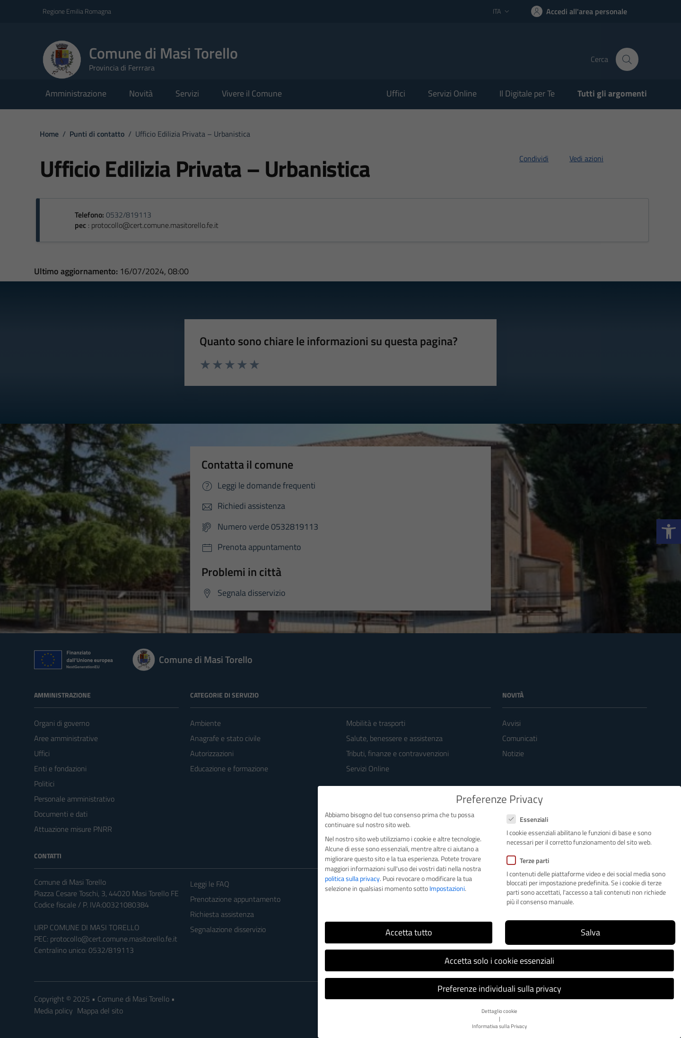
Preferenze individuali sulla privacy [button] (499, 988)
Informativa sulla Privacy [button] (499, 1026)
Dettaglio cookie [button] (499, 1011)
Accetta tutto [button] (408, 932)
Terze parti (527, 860)
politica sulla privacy (352, 878)
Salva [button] (590, 932)
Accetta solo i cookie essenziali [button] (499, 960)
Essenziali (527, 819)
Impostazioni (447, 888)
